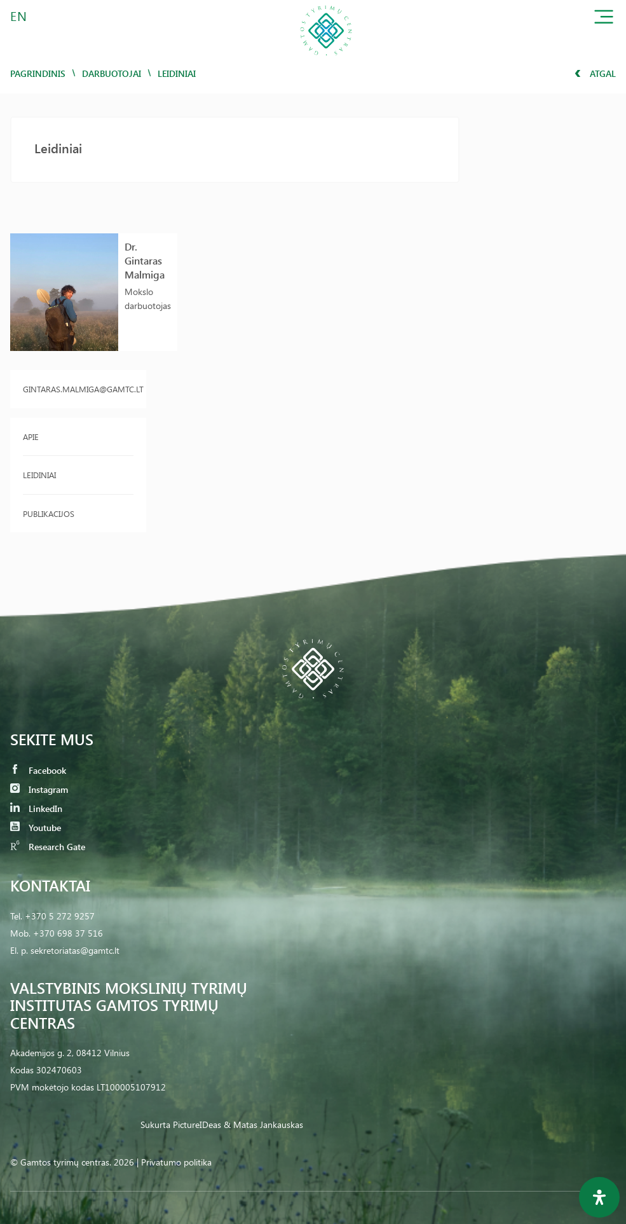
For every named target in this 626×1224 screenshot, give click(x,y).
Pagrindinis (37, 73)
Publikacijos (48, 513)
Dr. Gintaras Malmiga (145, 260)
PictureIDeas (197, 1124)
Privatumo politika (176, 1162)
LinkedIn (36, 808)
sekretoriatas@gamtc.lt (75, 950)
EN (19, 15)
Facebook (38, 770)
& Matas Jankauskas (263, 1124)
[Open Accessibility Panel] (599, 1197)
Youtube (35, 828)
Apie (31, 436)
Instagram (39, 789)
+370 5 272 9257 (60, 916)
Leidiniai (39, 474)
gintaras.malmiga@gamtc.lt (78, 388)
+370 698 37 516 (68, 933)
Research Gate (47, 847)
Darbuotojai (111, 73)
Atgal (595, 73)
